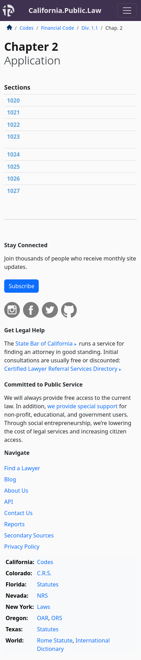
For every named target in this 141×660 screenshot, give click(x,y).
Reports (14, 524)
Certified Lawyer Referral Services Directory (60, 369)
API (8, 502)
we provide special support (82, 406)
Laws (43, 607)
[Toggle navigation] (127, 11)
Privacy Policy (21, 546)
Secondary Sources (29, 535)
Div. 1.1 (89, 28)
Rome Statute (55, 640)
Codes (27, 28)
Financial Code (57, 28)
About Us (16, 490)
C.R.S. (44, 573)
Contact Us (18, 513)
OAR (42, 618)
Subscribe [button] (21, 286)
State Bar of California (44, 343)
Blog (10, 479)
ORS (56, 618)
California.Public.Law (65, 10)
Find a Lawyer (22, 468)
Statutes (48, 584)
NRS (42, 595)
